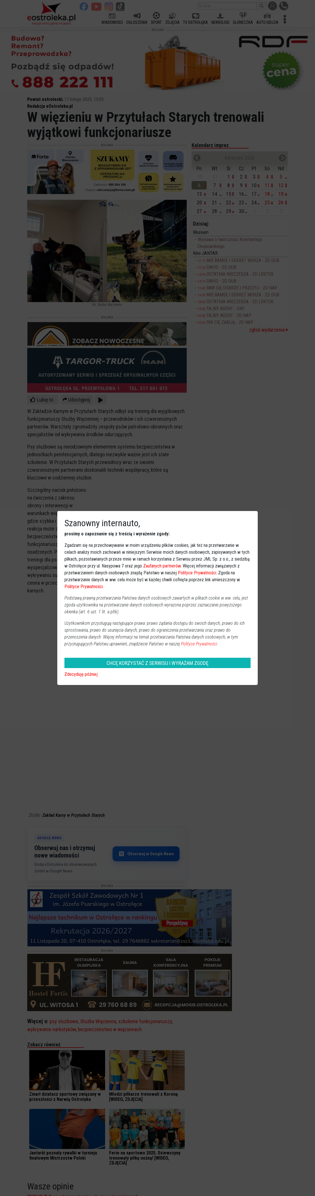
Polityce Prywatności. (199, 644)
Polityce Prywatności (197, 573)
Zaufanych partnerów (162, 566)
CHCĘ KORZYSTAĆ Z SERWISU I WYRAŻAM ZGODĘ (157, 663)
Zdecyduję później (81, 674)
